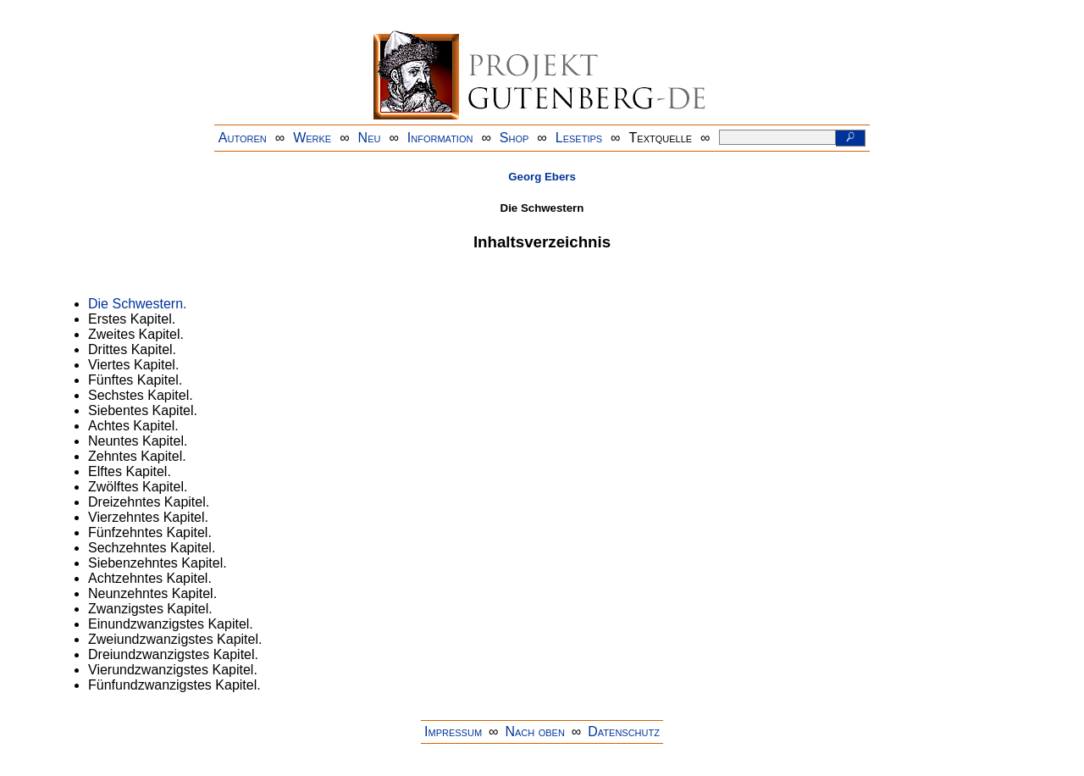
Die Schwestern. (137, 304)
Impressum (453, 731)
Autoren (242, 137)
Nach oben (534, 731)
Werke (312, 137)
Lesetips (579, 137)
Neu (369, 137)
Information (440, 137)
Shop (514, 137)
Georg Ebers (542, 176)
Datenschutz (624, 731)
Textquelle (661, 137)
